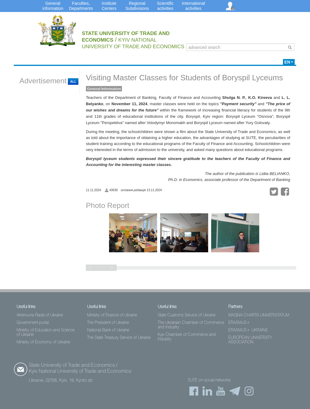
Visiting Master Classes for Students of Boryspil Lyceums (184, 77)
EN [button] (288, 62)
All (73, 81)
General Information (104, 89)
